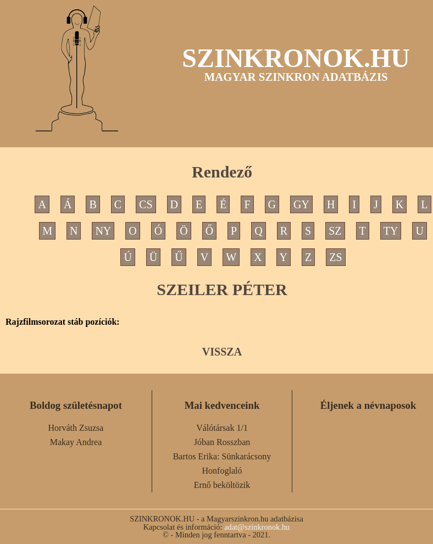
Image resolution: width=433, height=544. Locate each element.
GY (301, 204)
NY (103, 231)
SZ (335, 231)
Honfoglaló (222, 470)
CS (145, 204)
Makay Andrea (76, 442)
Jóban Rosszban (222, 442)
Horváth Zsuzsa (76, 427)
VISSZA (222, 351)
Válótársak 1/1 (222, 427)
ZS (335, 257)
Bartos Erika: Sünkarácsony (222, 456)
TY (391, 231)
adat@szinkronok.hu (257, 527)
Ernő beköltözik (222, 485)
